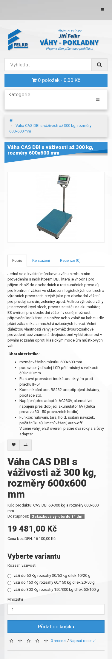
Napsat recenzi (83, 641)
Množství (15, 599)
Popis (17, 260)
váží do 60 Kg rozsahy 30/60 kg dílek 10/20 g (48, 575)
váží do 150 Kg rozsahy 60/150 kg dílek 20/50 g (51, 582)
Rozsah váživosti (21, 565)
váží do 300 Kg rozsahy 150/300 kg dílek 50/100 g (53, 589)
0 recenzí (58, 641)
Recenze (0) (70, 260)
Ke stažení (41, 260)
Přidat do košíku (56, 627)
